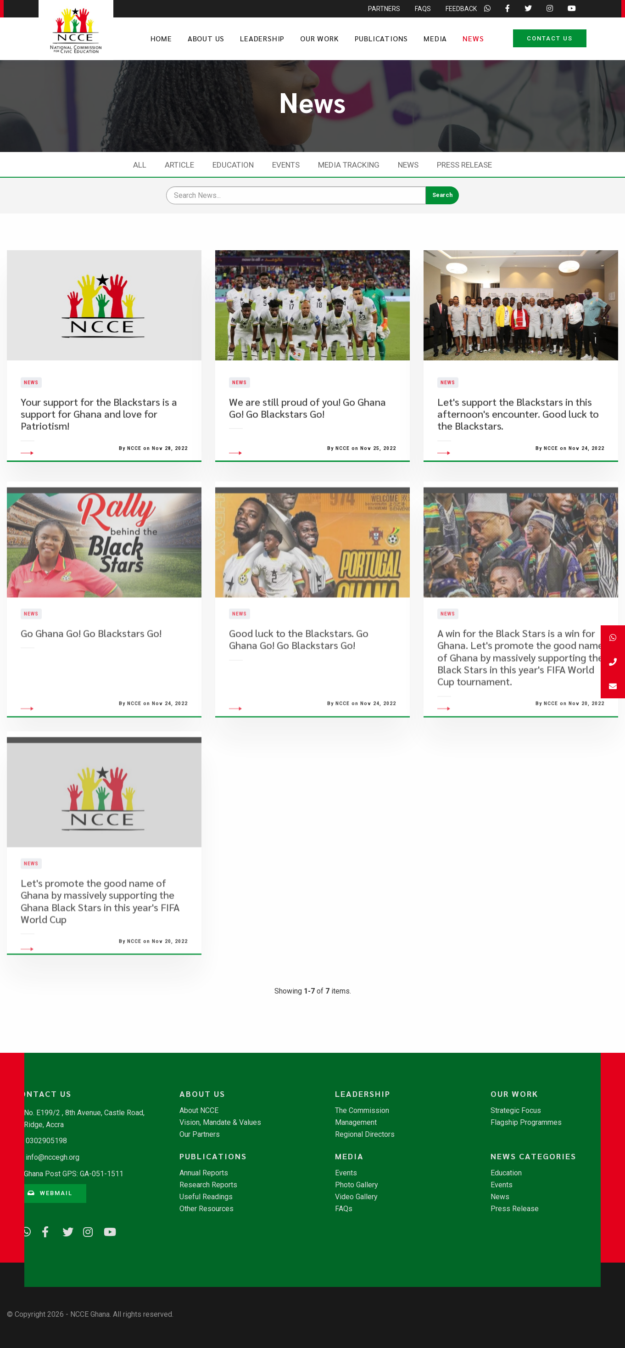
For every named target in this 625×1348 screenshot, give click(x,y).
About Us (206, 38)
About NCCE (198, 1110)
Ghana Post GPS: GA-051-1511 (73, 1173)
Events (286, 164)
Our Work (319, 38)
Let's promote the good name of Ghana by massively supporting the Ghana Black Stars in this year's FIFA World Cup (100, 944)
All (139, 164)
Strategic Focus (516, 1110)
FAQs (343, 1209)
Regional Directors (365, 1134)
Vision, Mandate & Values (220, 1122)
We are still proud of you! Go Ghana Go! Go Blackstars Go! (307, 429)
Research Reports (208, 1185)
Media (435, 38)
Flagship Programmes (526, 1122)
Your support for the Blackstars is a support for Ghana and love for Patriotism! (99, 435)
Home (161, 38)
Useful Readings (206, 1197)
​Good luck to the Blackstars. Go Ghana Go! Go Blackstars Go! (298, 682)
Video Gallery (356, 1197)
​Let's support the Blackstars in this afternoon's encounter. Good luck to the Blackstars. (518, 435)
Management (356, 1122)
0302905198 (46, 1140)
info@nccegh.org (52, 1157)
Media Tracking (348, 164)
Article (179, 164)
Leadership (262, 38)
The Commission (362, 1110)
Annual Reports (203, 1173)
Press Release (464, 164)
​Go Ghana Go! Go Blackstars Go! (91, 676)
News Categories (533, 1156)
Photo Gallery (356, 1185)
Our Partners (199, 1134)
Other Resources (206, 1209)
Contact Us (550, 38)
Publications (381, 38)
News (473, 38)
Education (233, 164)
